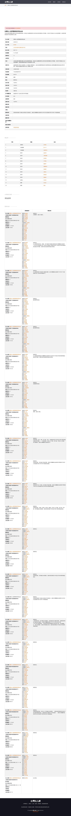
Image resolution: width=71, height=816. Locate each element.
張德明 (26, 438)
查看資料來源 (16, 127)
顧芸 (44, 185)
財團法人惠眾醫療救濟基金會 (15, 213)
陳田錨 (25, 724)
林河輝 (45, 158)
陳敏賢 (25, 716)
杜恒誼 (45, 182)
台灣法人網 (9, 2)
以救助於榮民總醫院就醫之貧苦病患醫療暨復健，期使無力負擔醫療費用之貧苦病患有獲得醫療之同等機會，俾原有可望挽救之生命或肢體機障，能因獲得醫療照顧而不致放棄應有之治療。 (35, 34)
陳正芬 (25, 220)
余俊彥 (26, 217)
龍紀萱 (25, 256)
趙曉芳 (25, 226)
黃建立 (28, 260)
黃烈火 (27, 712)
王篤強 (25, 264)
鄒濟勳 (26, 778)
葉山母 (25, 654)
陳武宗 (25, 249)
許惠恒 (26, 326)
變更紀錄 (63, 1)
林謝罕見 (45, 150)
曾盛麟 (25, 230)
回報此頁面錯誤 (35, 811)
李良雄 (26, 732)
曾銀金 (45, 171)
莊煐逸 (26, 253)
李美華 (26, 246)
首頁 (5, 5)
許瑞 (25, 240)
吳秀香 (28, 222)
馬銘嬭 (25, 266)
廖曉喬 (25, 236)
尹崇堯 (25, 234)
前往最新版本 (17, 28)
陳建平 (45, 163)
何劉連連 (45, 155)
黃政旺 (25, 722)
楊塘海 (25, 678)
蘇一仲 (45, 147)
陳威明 (26, 213)
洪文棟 (45, 180)
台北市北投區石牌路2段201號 (19, 47)
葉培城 (45, 174)
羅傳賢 (26, 268)
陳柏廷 (25, 238)
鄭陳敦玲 (45, 166)
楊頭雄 (45, 177)
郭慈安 (25, 237)
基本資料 (49, 1)
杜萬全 (27, 688)
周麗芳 (26, 224)
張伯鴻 (25, 720)
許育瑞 (45, 161)
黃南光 (26, 214)
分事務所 (58, 1)
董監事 (54, 1)
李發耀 (26, 410)
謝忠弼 (45, 153)
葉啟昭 (45, 169)
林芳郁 (14, 44)
